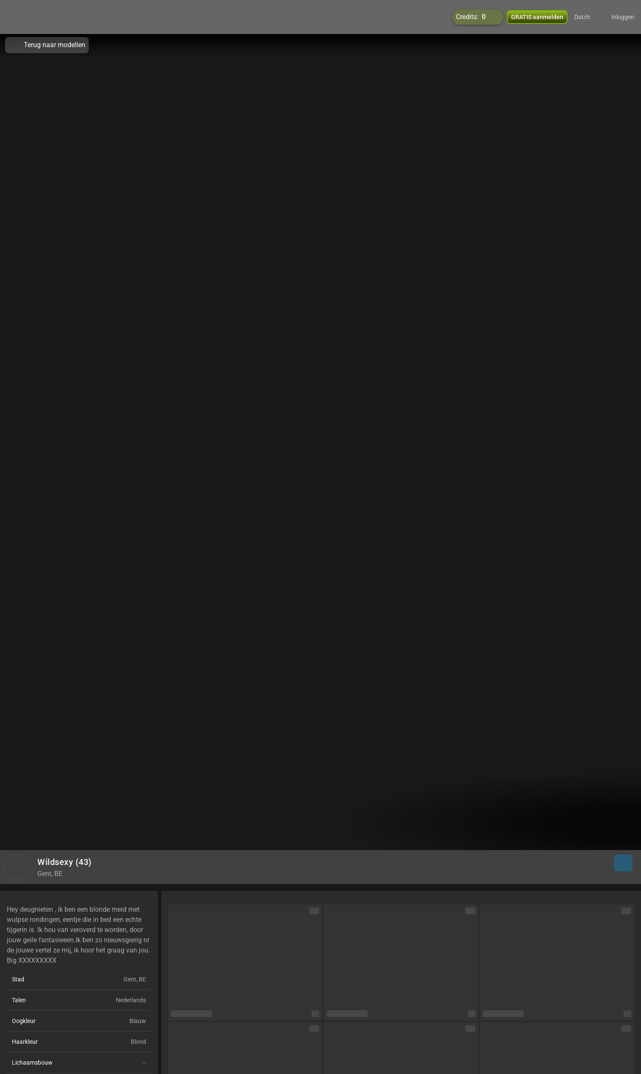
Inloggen (622, 17)
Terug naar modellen (46, 45)
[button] (587, 17)
